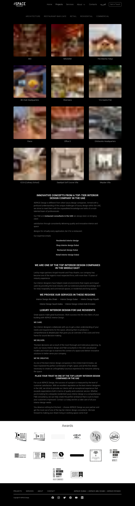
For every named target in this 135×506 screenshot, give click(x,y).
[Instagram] (58, 497)
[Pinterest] (70, 497)
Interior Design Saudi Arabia (51, 304)
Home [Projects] (49, 4)
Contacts (93, 4)
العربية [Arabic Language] (103, 4)
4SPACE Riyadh (114, 491)
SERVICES (30, 491)
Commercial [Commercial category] (102, 16)
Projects (59, 4)
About (79, 4)
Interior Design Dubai (69, 299)
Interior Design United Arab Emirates (80, 304)
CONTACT (51, 491)
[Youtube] (76, 497)
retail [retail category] (73, 16)
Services (70, 4)
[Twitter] (64, 497)
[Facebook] (53, 497)
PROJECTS (18, 491)
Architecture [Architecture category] (33, 16)
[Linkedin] (82, 497)
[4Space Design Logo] (20, 4)
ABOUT (40, 491)
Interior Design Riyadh (90, 299)
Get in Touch (115, 4)
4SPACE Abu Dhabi (96, 491)
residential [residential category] (86, 16)
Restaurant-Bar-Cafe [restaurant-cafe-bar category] (55, 16)
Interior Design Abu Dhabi (46, 299)
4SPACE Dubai (80, 491)
